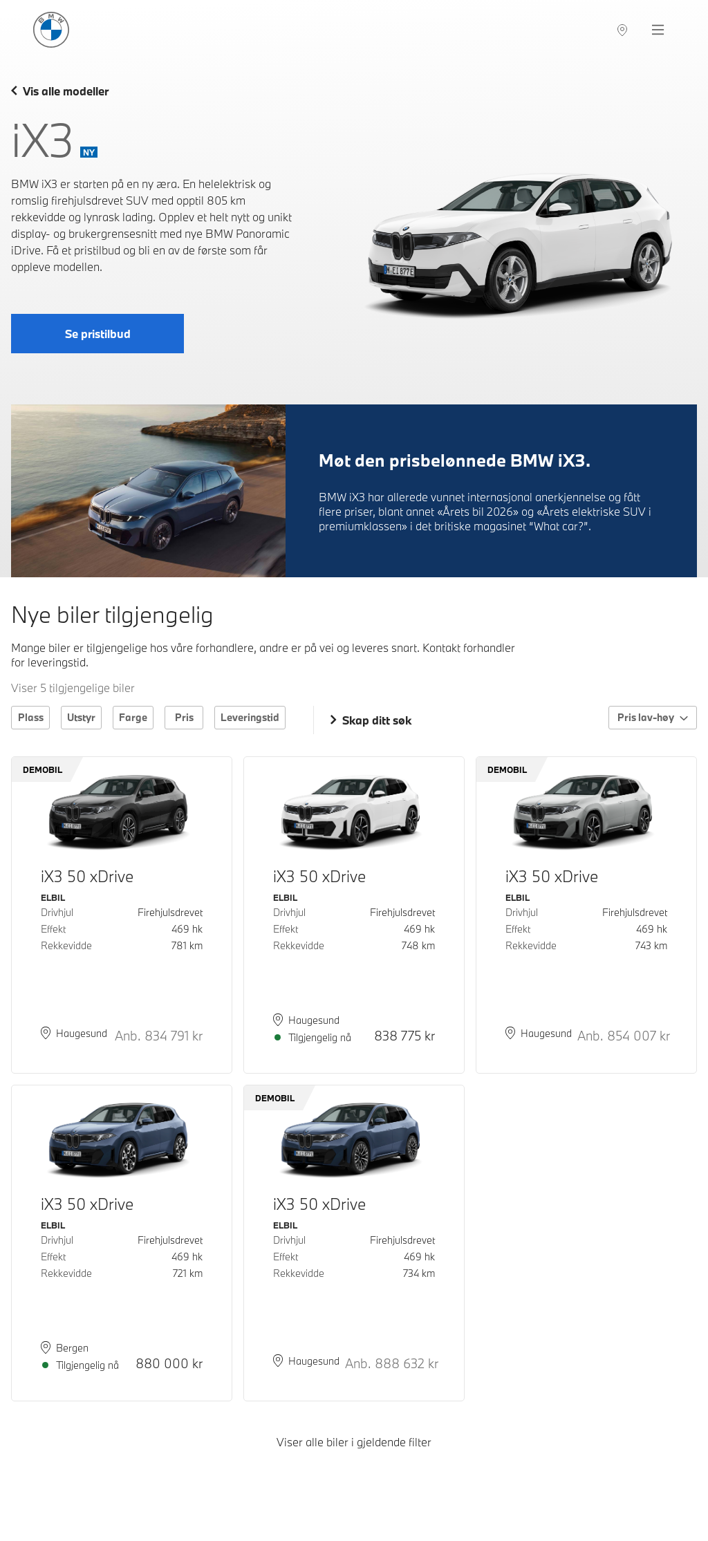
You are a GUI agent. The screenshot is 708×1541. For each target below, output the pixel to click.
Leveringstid (250, 717)
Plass (31, 717)
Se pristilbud (98, 333)
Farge (133, 717)
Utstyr (81, 717)
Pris (184, 717)
